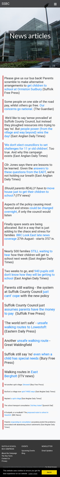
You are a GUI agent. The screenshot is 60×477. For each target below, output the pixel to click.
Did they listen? (36, 405)
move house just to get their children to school (29, 191)
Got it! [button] (49, 472)
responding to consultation (21, 422)
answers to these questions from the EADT (26, 170)
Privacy (4, 461)
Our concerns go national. (24, 107)
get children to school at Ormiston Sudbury (25, 87)
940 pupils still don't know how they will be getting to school (29, 274)
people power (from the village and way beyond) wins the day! (28, 132)
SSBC (5, 4)
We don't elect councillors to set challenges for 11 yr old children (26, 146)
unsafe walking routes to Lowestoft (26, 325)
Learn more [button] (32, 474)
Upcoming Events (28, 451)
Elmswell (26, 385)
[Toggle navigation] (55, 4)
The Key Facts (7, 456)
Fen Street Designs (51, 467)
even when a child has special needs (28, 356)
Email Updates (47, 451)
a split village (16, 399)
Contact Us (6, 458)
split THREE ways (28, 392)
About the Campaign (9, 453)
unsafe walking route (32, 341)
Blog (23, 453)
